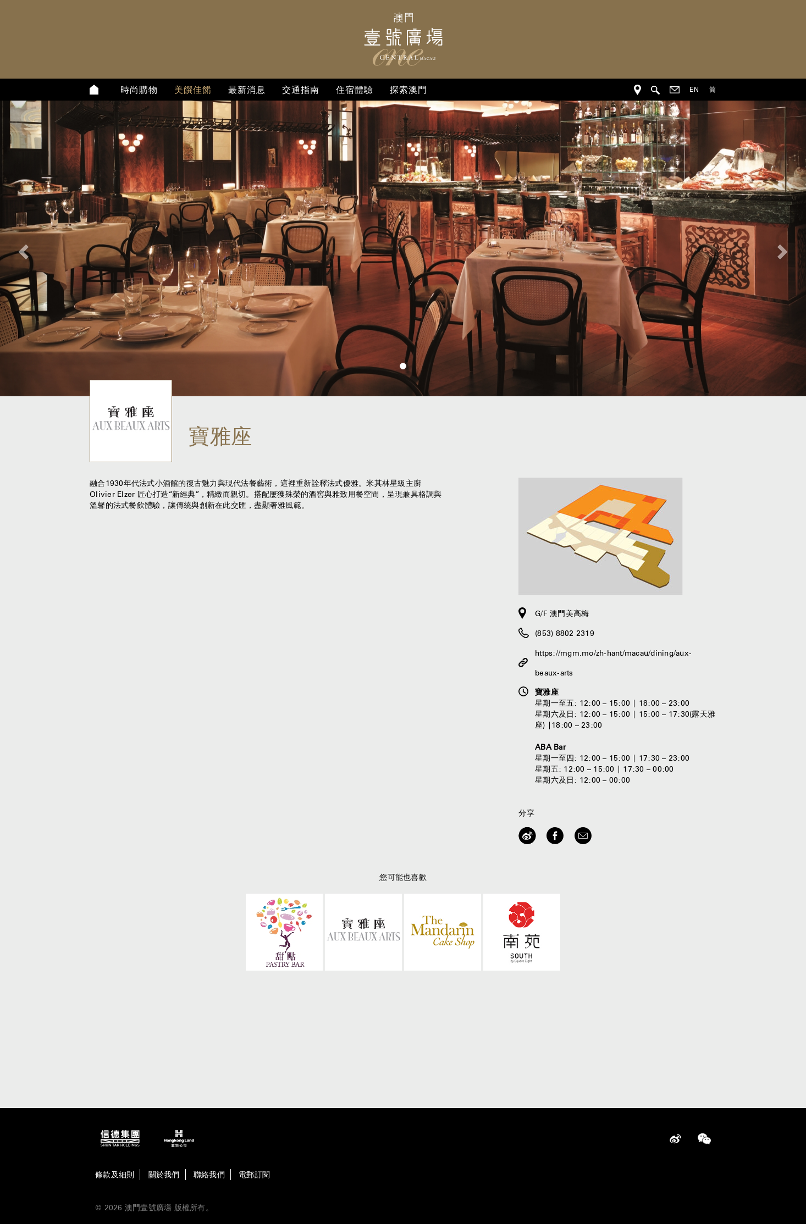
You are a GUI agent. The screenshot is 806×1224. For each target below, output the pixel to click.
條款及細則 (114, 1174)
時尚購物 (139, 89)
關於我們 (164, 1174)
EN (694, 89)
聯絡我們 (209, 1174)
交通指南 (300, 89)
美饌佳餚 (193, 89)
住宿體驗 (354, 89)
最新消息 (247, 89)
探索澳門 (408, 89)
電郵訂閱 (254, 1174)
